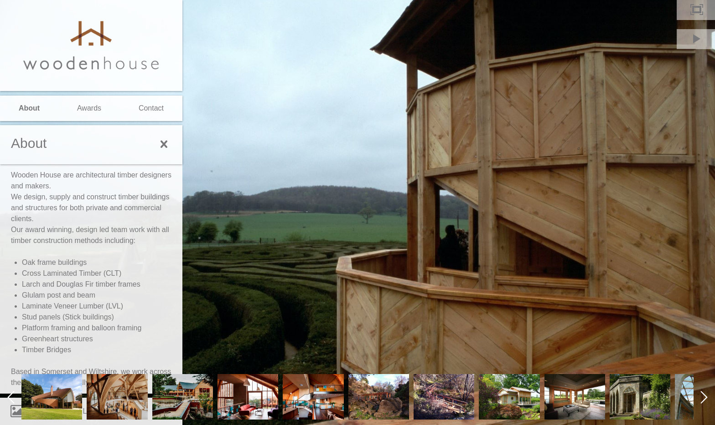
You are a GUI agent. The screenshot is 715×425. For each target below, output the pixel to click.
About (29, 108)
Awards (89, 108)
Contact (151, 108)
